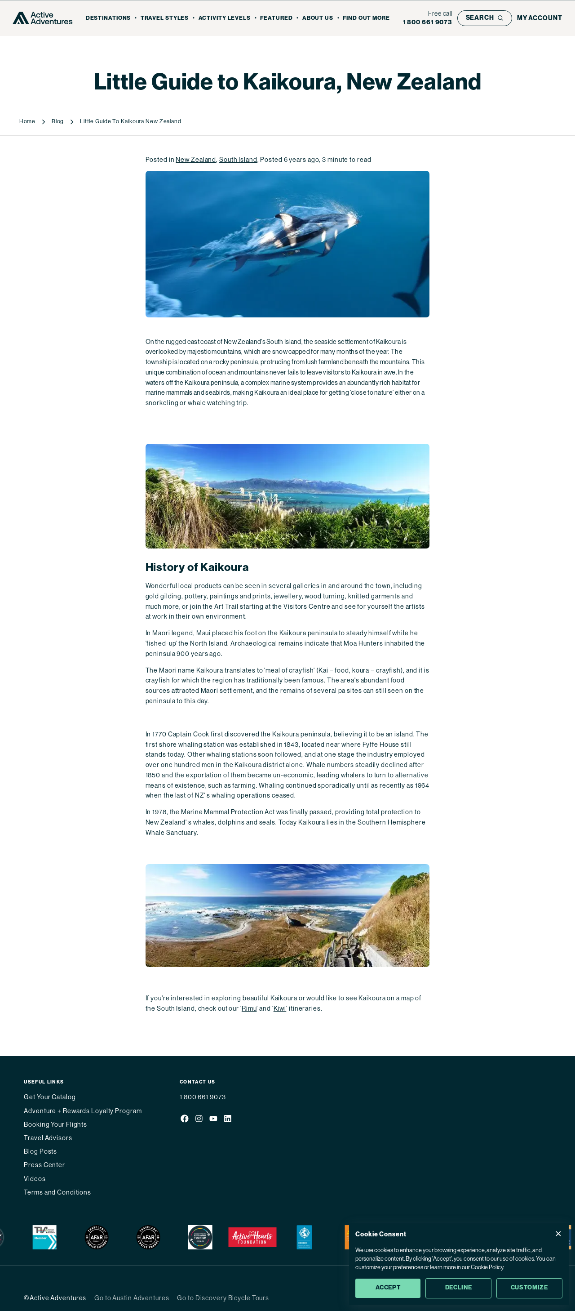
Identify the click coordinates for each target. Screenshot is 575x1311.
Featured (276, 17)
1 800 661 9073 (203, 1097)
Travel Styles (165, 17)
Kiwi (280, 1008)
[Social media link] (184, 1119)
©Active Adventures (55, 1298)
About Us (317, 17)
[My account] (539, 18)
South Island (238, 159)
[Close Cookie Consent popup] (558, 1234)
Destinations (108, 17)
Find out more (366, 17)
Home (27, 121)
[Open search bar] (484, 18)
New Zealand (196, 159)
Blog (58, 121)
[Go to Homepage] (42, 18)
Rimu (249, 1008)
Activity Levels (225, 17)
